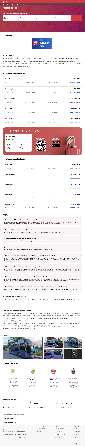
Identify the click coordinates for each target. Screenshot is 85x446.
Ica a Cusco (8, 108)
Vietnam (77, 434)
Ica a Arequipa (9, 89)
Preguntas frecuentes (59, 436)
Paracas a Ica (9, 204)
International (78, 440)
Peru (76, 439)
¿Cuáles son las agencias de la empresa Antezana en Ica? (20, 238)
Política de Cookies (59, 431)
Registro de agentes (59, 437)
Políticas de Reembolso (60, 434)
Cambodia (77, 436)
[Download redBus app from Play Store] (56, 143)
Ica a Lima (8, 79)
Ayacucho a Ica (10, 174)
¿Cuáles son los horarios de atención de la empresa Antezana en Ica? (23, 247)
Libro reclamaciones (59, 433)
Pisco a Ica (8, 194)
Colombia (77, 437)
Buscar (76, 18)
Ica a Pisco (8, 118)
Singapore (77, 431)
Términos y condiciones (60, 428)
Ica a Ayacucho (10, 99)
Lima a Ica (8, 164)
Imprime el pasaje (66, 1)
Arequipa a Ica (9, 184)
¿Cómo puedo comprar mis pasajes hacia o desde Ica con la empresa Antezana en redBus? (29, 255)
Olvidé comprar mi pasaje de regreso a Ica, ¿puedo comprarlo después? (24, 267)
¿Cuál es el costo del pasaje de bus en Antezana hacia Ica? (20, 220)
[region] (42, 43)
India (76, 428)
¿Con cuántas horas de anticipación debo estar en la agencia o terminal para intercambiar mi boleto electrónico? (35, 286)
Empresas (39, 431)
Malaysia (77, 433)
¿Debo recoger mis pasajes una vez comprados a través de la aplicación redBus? (26, 276)
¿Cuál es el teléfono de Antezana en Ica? (15, 229)
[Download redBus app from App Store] (56, 146)
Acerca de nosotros (41, 428)
